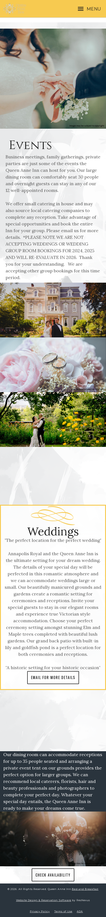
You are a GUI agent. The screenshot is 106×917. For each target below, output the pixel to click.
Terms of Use (63, 911)
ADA (80, 911)
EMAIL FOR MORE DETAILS (53, 677)
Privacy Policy (40, 911)
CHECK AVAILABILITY (53, 874)
